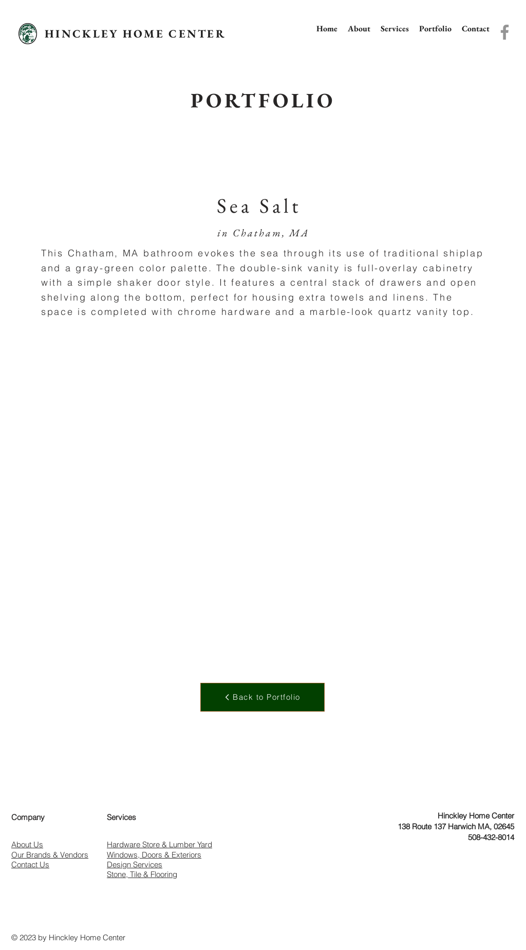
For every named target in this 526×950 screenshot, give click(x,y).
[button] (394, 28)
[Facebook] (505, 32)
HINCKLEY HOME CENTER (135, 33)
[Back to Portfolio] (262, 697)
